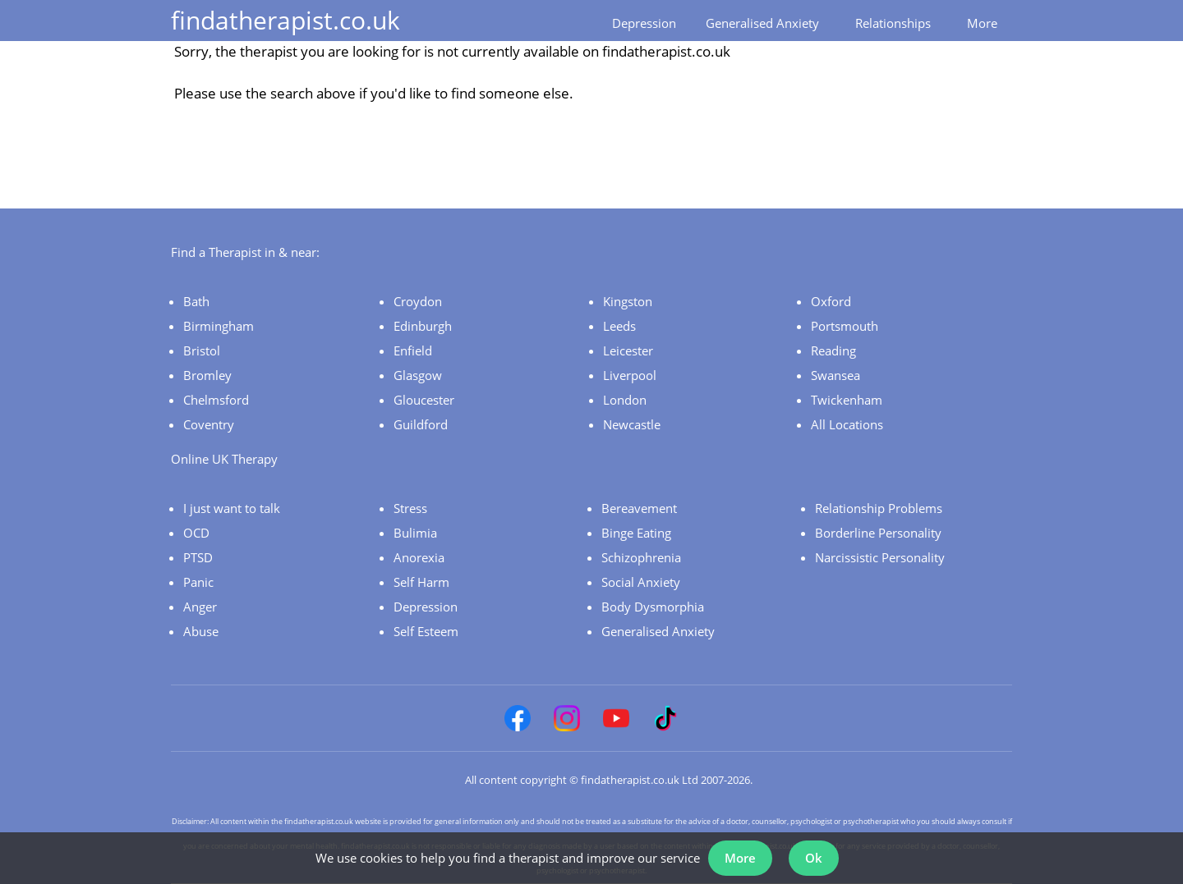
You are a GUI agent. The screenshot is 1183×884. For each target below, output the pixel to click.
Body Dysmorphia (652, 606)
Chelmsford (216, 400)
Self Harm (421, 582)
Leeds (619, 326)
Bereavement (639, 508)
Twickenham (846, 400)
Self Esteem (426, 631)
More (982, 23)
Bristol (201, 350)
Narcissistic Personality (880, 557)
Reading (833, 350)
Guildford (421, 424)
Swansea (835, 375)
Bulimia (415, 532)
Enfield (413, 350)
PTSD (198, 557)
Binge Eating (636, 532)
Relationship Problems (878, 508)
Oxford (831, 301)
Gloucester (424, 400)
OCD (196, 532)
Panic (198, 582)
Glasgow (418, 375)
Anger (200, 606)
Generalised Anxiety (762, 23)
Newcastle (632, 424)
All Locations (847, 424)
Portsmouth (844, 326)
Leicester (628, 350)
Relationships (893, 23)
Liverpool (629, 375)
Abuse (201, 631)
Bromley (207, 375)
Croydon (418, 301)
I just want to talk (231, 508)
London (625, 400)
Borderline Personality (878, 532)
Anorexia (419, 557)
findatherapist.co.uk (285, 20)
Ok (813, 858)
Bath (196, 301)
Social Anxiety (640, 582)
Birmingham (218, 326)
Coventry (208, 424)
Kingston (627, 301)
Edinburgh (423, 326)
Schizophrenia (641, 557)
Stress (410, 508)
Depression (644, 23)
